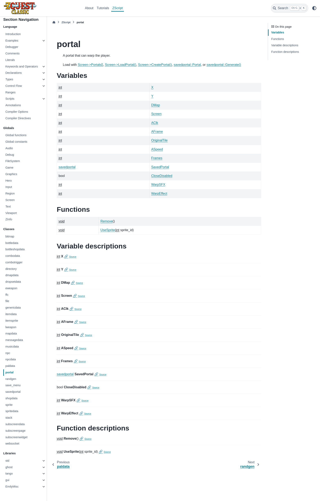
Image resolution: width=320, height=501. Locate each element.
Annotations (13, 105)
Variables (277, 32)
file (7, 301)
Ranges (10, 92)
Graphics (11, 174)
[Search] (289, 8)
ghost (8, 467)
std (7, 460)
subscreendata (14, 424)
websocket (12, 443)
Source (72, 256)
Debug (9, 154)
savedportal (12, 391)
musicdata (12, 346)
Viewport (11, 213)
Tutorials (103, 8)
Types (9, 79)
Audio (9, 148)
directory (11, 268)
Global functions (15, 135)
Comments (12, 53)
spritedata (11, 411)
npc (7, 353)
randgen (10, 379)
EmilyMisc (12, 486)
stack (8, 417)
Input (8, 187)
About (89, 8)
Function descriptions (285, 51)
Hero (8, 180)
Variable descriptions (284, 45)
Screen (10, 200)
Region (10, 193)
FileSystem (12, 161)
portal (9, 372)
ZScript (117, 8)
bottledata (11, 243)
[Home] (53, 22)
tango (9, 473)
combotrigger (13, 262)
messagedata (14, 340)
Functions (277, 39)
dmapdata (11, 275)
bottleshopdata (14, 249)
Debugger (11, 47)
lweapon (10, 327)
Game (9, 167)
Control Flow (13, 85)
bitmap (9, 236)
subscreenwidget (16, 437)
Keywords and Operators (21, 66)
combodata (12, 255)
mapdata (11, 333)
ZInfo (8, 219)
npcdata (10, 359)
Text (8, 206)
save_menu (12, 385)
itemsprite (11, 320)
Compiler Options (16, 111)
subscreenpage (15, 430)
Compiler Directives (18, 118)
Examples (11, 40)
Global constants (16, 141)
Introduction (13, 34)
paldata (10, 365)
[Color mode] (314, 8)
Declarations (13, 72)
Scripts (9, 98)
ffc (6, 294)
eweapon (11, 288)
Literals (10, 60)
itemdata (11, 314)
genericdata (13, 307)
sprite (8, 404)
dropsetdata (13, 281)
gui (7, 480)
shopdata (11, 398)
